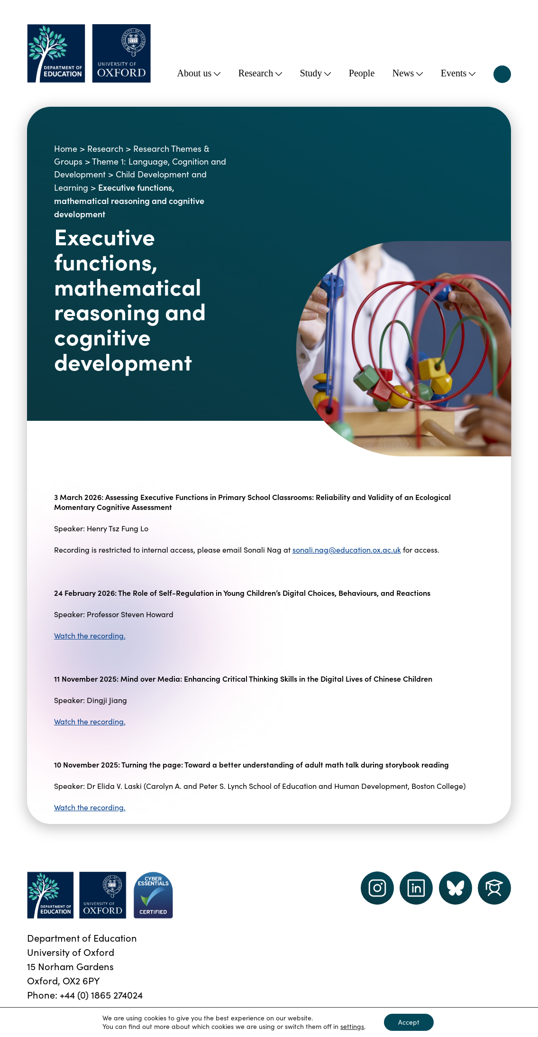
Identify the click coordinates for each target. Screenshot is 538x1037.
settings (352, 1026)
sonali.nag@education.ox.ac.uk (346, 550)
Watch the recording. (90, 635)
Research (260, 73)
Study (315, 73)
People (361, 73)
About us (199, 73)
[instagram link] (377, 888)
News (407, 73)
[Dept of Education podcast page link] (455, 888)
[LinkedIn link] (416, 888)
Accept (408, 1022)
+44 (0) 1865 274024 (101, 994)
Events (458, 73)
